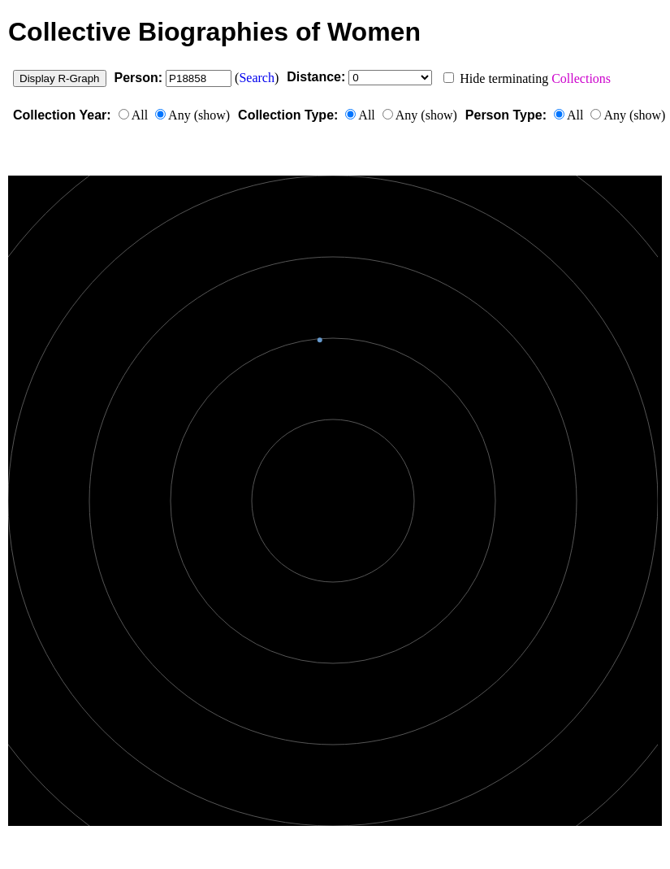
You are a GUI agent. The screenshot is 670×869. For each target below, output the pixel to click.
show (212, 115)
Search (256, 78)
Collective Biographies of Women (214, 31)
